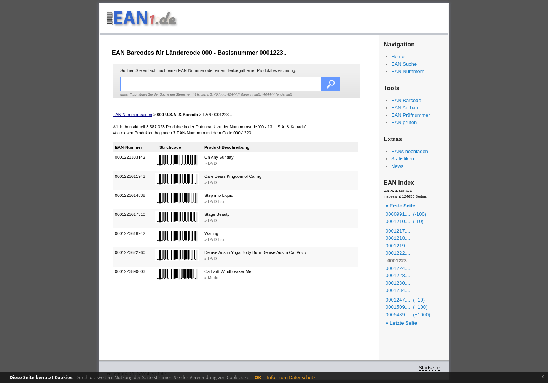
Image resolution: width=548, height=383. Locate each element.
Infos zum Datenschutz (291, 377)
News (397, 166)
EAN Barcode (406, 100)
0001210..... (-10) (405, 221)
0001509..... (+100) (406, 307)
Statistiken (402, 158)
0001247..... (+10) (405, 300)
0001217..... (399, 231)
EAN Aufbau (404, 107)
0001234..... (399, 290)
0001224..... (399, 268)
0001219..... (399, 246)
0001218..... (399, 238)
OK (258, 377)
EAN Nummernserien (132, 114)
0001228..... (399, 275)
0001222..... (399, 253)
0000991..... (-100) (406, 214)
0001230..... (399, 283)
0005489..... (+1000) (408, 315)
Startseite (429, 367)
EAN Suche (404, 64)
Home (398, 56)
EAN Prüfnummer (410, 115)
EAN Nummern (407, 71)
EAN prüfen (404, 122)
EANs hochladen (409, 151)
